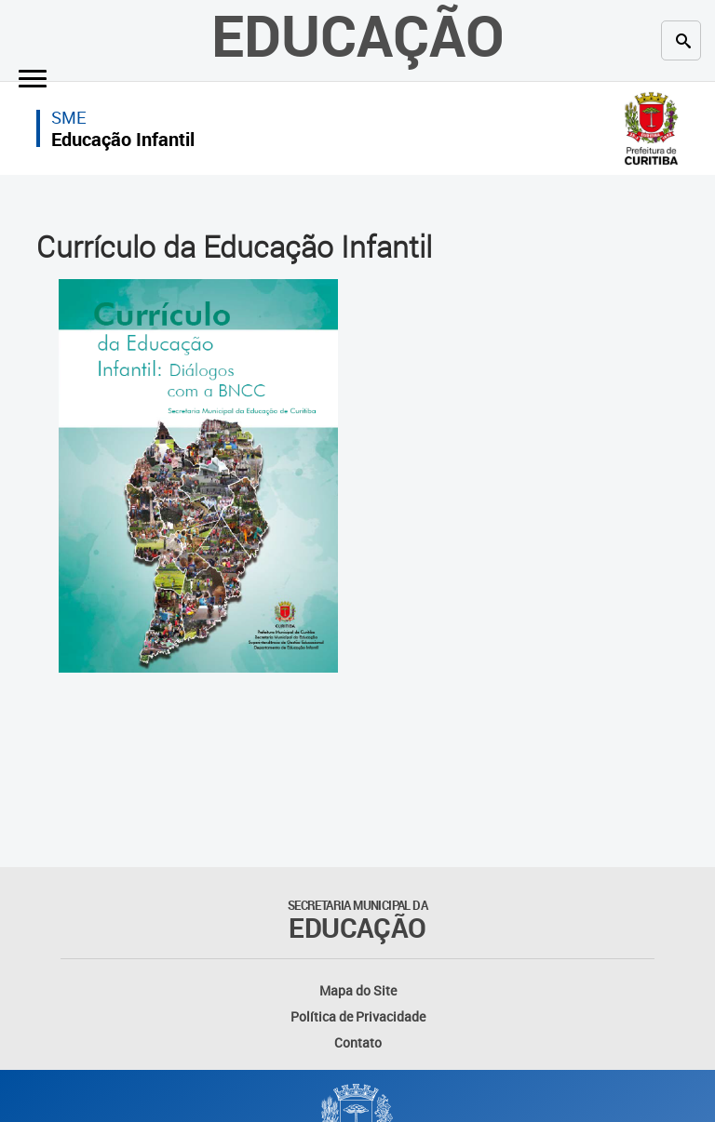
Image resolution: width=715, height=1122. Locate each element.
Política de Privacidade (357, 1016)
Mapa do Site (358, 990)
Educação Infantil (123, 139)
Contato (358, 1042)
